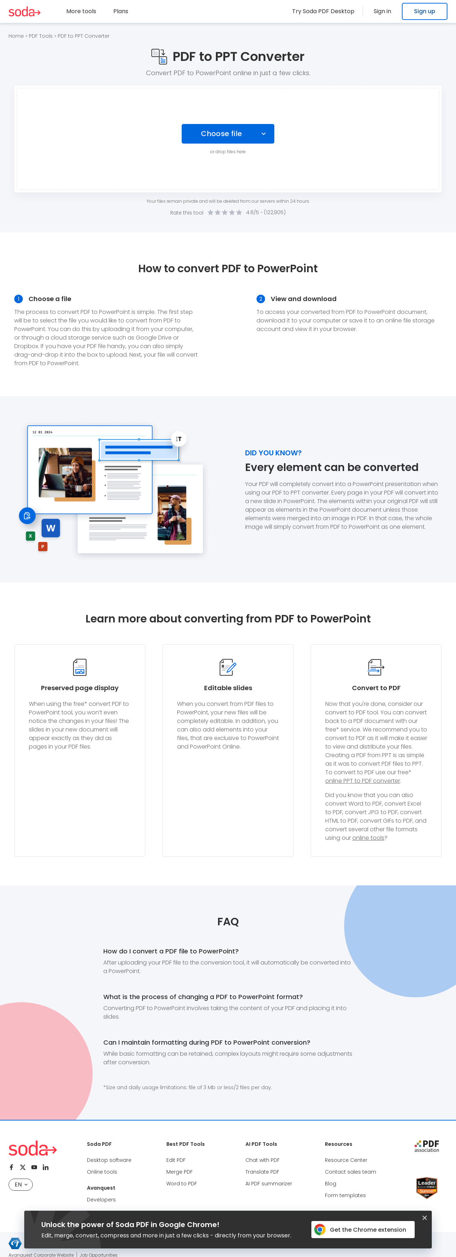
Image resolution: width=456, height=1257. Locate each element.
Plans (120, 11)
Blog (330, 1183)
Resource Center (346, 1160)
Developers (101, 1199)
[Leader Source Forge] (426, 1179)
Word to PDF (181, 1183)
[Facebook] (11, 1167)
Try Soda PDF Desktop (327, 11)
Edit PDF (176, 1160)
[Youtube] (34, 1167)
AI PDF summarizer (268, 1183)
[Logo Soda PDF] (25, 11)
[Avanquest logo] (15, 1243)
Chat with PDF (262, 1160)
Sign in (384, 11)
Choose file (221, 134)
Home (16, 36)
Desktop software (109, 1160)
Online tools (102, 1171)
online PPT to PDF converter (362, 781)
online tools (368, 838)
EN (21, 1184)
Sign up (424, 11)
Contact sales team (350, 1171)
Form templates (345, 1195)
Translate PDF (262, 1171)
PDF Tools (41, 36)
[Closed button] (424, 1218)
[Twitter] (23, 1167)
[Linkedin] (45, 1167)
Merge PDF (179, 1171)
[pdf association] (427, 1146)
